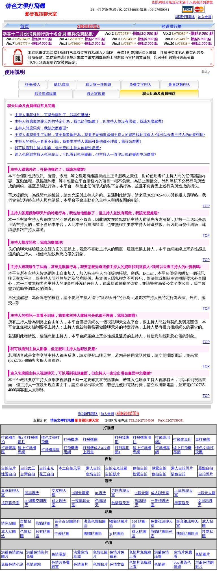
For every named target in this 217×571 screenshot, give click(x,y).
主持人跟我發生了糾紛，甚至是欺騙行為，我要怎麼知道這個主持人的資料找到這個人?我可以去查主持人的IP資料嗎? (110, 134)
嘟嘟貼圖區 (93, 533)
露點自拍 (205, 468)
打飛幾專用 (182, 439)
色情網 (159, 564)
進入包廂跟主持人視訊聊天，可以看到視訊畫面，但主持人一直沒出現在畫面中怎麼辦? (85, 154)
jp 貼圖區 (116, 533)
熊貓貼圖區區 (187, 533)
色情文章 (117, 564)
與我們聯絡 (185, 17)
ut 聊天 (100, 493)
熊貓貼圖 (43, 523)
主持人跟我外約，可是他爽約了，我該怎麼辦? (52, 115)
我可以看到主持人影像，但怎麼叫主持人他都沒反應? (58, 148)
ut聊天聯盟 (80, 493)
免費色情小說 (12, 564)
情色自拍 (178, 474)
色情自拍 (93, 474)
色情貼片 (100, 564)
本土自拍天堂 (69, 468)
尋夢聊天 (181, 503)
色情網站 (33, 564)
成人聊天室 (160, 493)
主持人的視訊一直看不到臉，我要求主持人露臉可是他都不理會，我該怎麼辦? (78, 141)
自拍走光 (46, 468)
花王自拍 (46, 474)
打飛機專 (71, 439)
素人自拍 (93, 468)
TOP (206, 206)
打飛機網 (90, 439)
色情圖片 (202, 554)
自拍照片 (205, 474)
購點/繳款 (62, 84)
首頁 (24, 26)
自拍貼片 (8, 468)
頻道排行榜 (171, 26)
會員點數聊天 (179, 84)
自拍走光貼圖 (116, 468)
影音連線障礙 (45, 93)
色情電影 (58, 554)
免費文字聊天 (140, 84)
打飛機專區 (50, 450)
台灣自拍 (27, 474)
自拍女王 (27, 468)
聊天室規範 (96, 93)
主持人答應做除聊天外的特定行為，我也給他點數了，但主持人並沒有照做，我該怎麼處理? (89, 121)
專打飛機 (202, 439)
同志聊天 (32, 493)
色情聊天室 (120, 503)
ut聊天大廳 (206, 493)
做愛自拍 (159, 468)
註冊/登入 (33, 84)
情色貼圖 (8, 523)
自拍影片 (112, 474)
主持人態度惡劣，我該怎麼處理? (41, 128)
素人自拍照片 (182, 468)
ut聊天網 (142, 493)
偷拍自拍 (140, 468)
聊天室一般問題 (98, 84)
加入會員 (204, 17)
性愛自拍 (8, 474)
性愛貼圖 (62, 533)
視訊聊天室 (10, 503)
